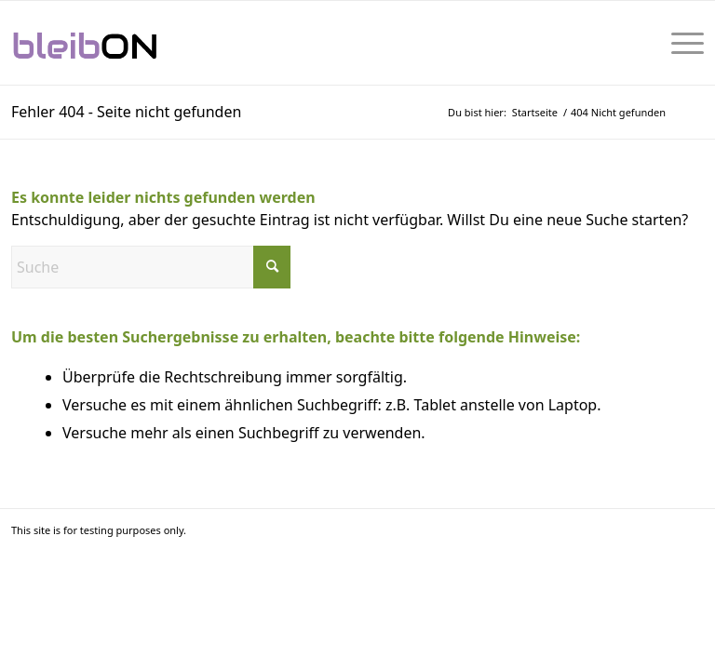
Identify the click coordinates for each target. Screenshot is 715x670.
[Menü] (678, 43)
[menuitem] (678, 43)
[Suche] (150, 267)
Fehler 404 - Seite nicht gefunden (126, 111)
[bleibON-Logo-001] (143, 43)
